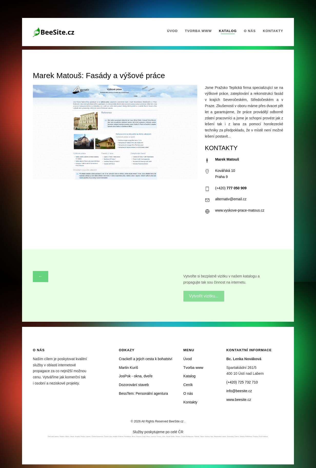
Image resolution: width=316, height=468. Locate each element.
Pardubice (127, 436)
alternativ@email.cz (230, 199)
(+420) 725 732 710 (242, 382)
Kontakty (273, 31)
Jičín (163, 436)
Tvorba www (198, 31)
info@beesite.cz (239, 391)
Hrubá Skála (170, 436)
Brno (133, 436)
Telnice (177, 436)
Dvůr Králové (263, 436)
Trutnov (255, 436)
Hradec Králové (118, 436)
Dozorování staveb (134, 385)
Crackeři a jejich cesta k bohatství (145, 359)
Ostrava (138, 436)
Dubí (144, 436)
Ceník (188, 385)
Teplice (62, 436)
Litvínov (153, 436)
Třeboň (196, 436)
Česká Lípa (108, 436)
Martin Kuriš (128, 368)
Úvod (172, 31)
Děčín (67, 436)
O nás (250, 31)
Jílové (72, 436)
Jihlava (242, 436)
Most (148, 436)
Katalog (227, 31)
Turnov (159, 436)
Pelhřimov (248, 436)
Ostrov (236, 436)
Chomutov (230, 436)
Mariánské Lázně (220, 436)
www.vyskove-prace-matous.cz (239, 210)
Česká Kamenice (97, 436)
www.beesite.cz (238, 400)
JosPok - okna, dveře (136, 376)
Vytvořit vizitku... (204, 294)
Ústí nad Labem (53, 436)
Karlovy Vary (209, 436)
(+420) (231, 188)
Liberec (88, 436)
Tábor (202, 436)
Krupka (77, 436)
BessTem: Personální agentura (143, 393)
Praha (83, 436)
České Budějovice (187, 436)
